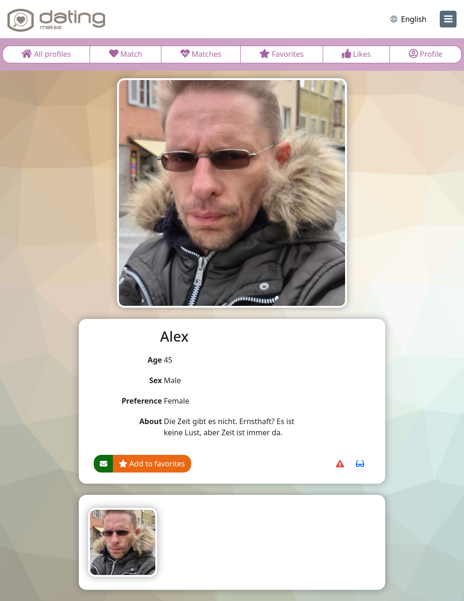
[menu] (448, 19)
